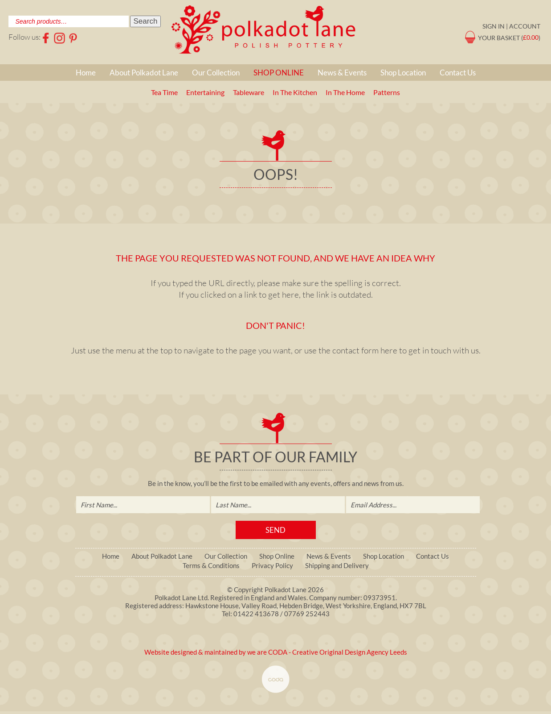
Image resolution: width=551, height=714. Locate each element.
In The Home (345, 92)
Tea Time (164, 92)
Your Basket (499, 37)
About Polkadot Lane (144, 72)
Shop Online (278, 72)
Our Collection (216, 72)
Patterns (386, 92)
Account (524, 26)
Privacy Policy (272, 565)
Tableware (248, 92)
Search (146, 21)
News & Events (342, 72)
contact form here (364, 350)
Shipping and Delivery (337, 565)
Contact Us (458, 72)
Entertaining (205, 92)
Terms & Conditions (211, 565)
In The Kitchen (295, 92)
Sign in (493, 26)
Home (86, 72)
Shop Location (403, 72)
